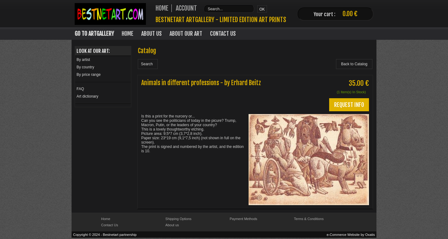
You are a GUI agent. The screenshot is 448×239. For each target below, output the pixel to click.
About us (172, 225)
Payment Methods (243, 219)
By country (85, 67)
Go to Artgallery (94, 33)
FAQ (80, 89)
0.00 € (350, 14)
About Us (151, 33)
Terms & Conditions (309, 219)
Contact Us (223, 33)
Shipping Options (179, 219)
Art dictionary (87, 96)
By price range (88, 74)
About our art (186, 33)
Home (127, 33)
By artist (83, 59)
